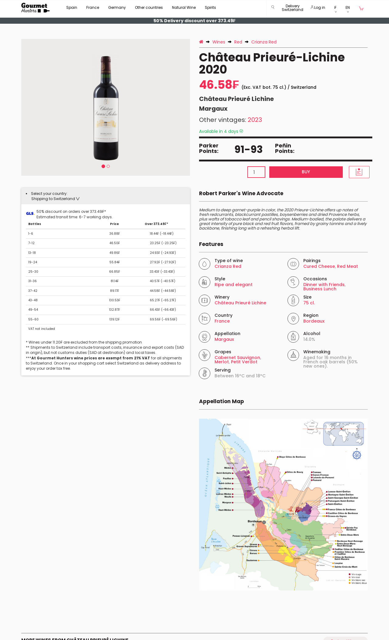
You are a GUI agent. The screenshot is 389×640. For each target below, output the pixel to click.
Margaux (213, 108)
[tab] (105, 196)
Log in (318, 7)
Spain (71, 7)
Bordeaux (314, 321)
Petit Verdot (244, 362)
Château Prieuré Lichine (236, 99)
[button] (292, 9)
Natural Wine (184, 7)
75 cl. (309, 303)
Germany (117, 7)
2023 (255, 120)
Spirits (210, 7)
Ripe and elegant (234, 285)
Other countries (149, 7)
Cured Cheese (319, 266)
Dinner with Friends (324, 285)
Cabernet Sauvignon (237, 358)
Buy (306, 172)
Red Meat (347, 266)
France (92, 7)
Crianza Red (228, 266)
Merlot (222, 362)
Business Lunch (319, 289)
